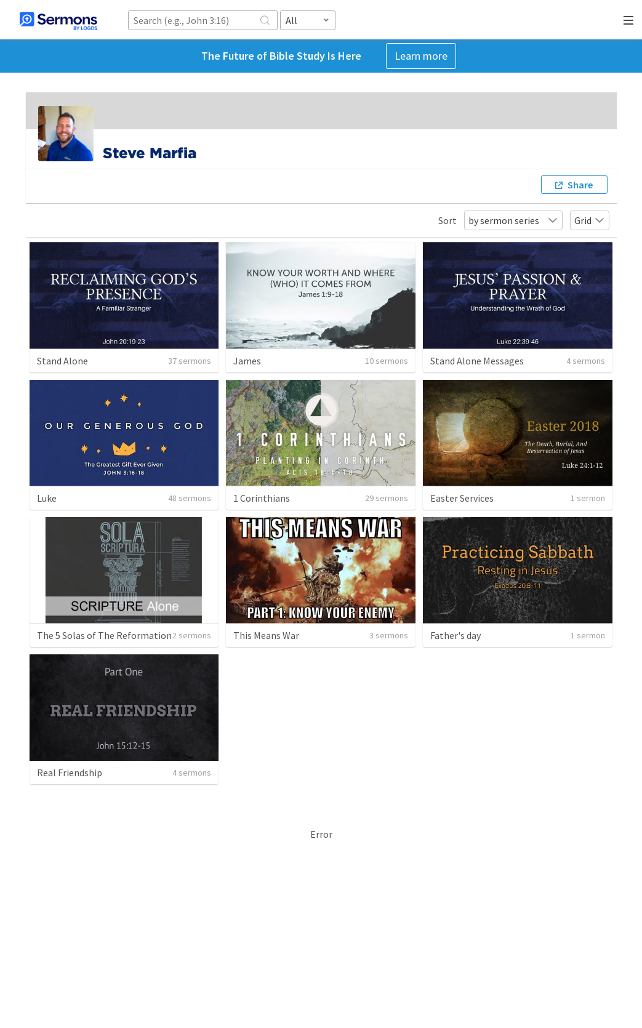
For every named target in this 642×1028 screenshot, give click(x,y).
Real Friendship (69, 772)
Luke (47, 498)
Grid (589, 220)
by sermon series (513, 220)
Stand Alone (62, 361)
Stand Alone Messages (477, 361)
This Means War (266, 635)
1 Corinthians (261, 498)
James (247, 361)
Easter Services (462, 498)
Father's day (455, 635)
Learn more (421, 56)
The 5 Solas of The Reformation (104, 635)
